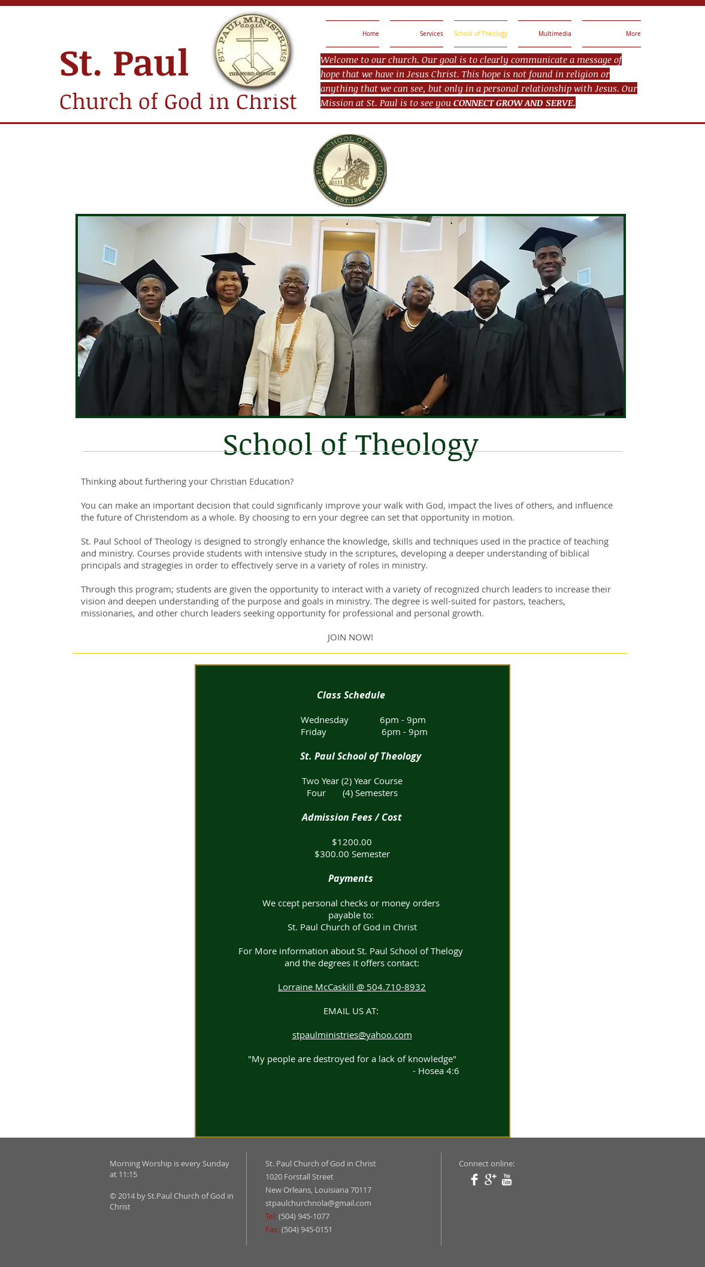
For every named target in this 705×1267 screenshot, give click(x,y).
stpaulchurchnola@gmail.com (318, 1203)
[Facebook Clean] (474, 1180)
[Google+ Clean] (491, 1180)
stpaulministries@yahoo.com (352, 1035)
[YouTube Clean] (507, 1180)
